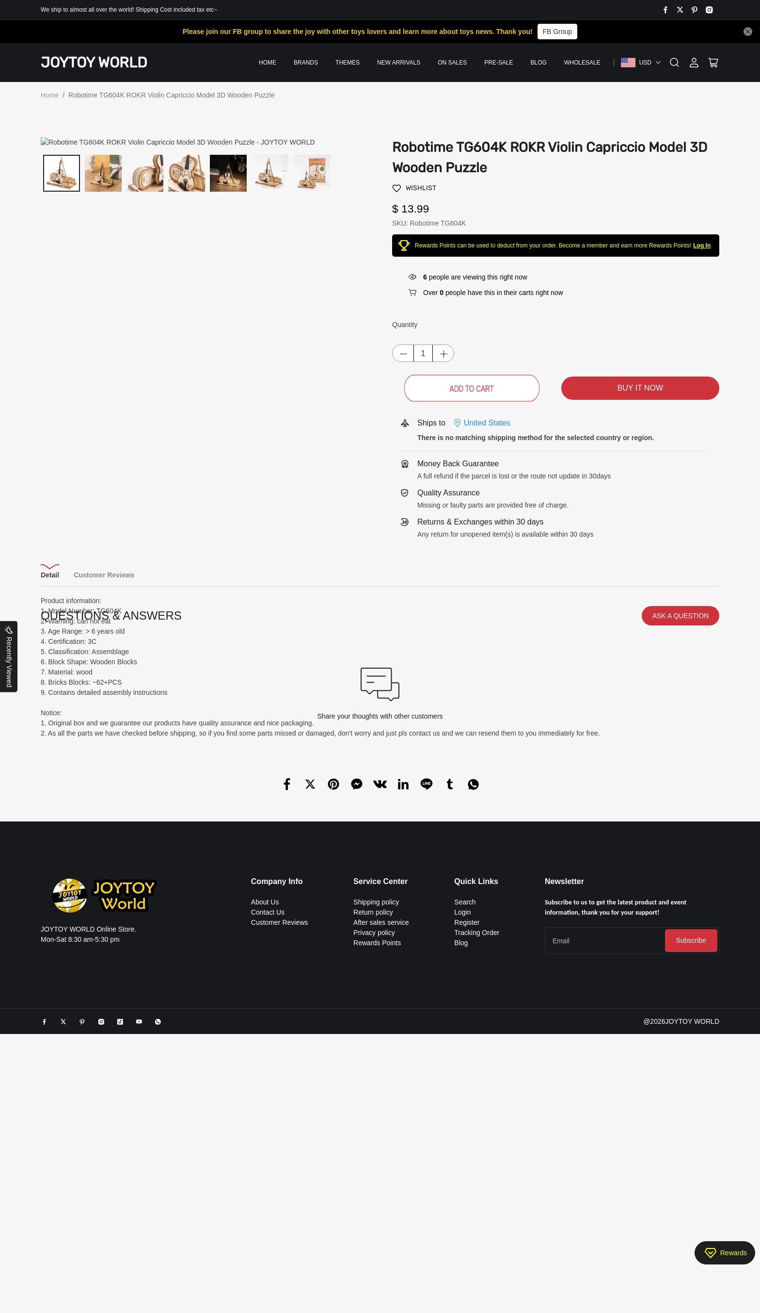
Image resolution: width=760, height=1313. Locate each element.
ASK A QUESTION (680, 778)
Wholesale (582, 62)
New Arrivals (398, 62)
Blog (539, 62)
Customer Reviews (279, 1084)
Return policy (373, 1074)
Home (267, 62)
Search (464, 1064)
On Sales (452, 62)
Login (462, 1074)
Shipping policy (376, 1064)
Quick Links (476, 1043)
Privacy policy (374, 1095)
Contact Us (268, 1074)
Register (466, 1084)
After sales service (381, 1084)
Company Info (277, 1043)
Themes (347, 62)
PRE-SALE (498, 62)
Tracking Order (476, 1095)
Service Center (380, 1043)
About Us (265, 1064)
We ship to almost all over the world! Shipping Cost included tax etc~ (129, 9)
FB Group (557, 31)
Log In (702, 245)
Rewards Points (377, 1105)
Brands (306, 62)
